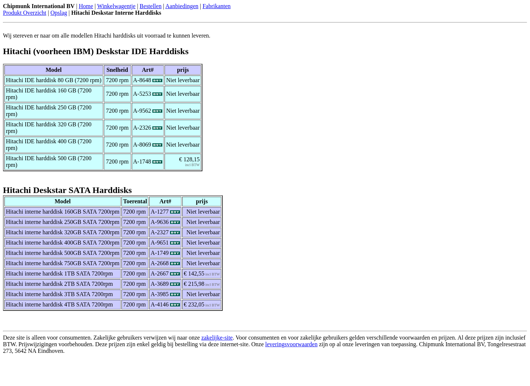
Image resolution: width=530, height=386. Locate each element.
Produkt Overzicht (24, 13)
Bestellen (150, 6)
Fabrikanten (216, 6)
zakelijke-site (217, 337)
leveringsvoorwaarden (291, 344)
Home (86, 6)
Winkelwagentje (116, 6)
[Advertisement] (89, 372)
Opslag (58, 13)
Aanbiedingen (181, 6)
